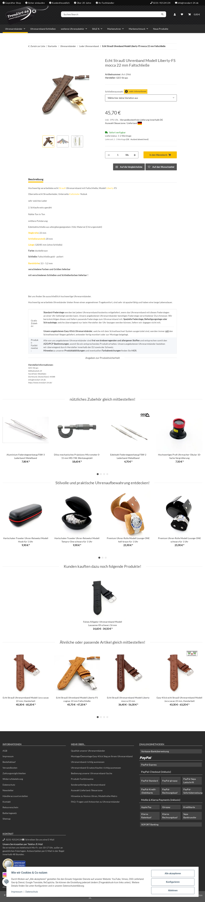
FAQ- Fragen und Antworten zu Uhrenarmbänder (95, 801)
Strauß (62, 188)
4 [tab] (107, 474)
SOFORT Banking (149, 824)
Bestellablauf (9, 762)
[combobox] (141, 97)
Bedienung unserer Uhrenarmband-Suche (91, 773)
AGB (5, 750)
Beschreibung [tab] (35, 179)
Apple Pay (146, 807)
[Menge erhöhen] (134, 155)
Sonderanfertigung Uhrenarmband (88, 784)
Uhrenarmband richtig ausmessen (87, 762)
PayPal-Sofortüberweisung (192, 791)
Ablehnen (172, 890)
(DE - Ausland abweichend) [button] (137, 139)
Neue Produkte (160, 28)
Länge (31, 244)
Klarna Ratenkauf (146, 816)
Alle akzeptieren (172, 874)
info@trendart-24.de (188, 2)
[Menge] (117, 155)
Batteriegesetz (10, 813)
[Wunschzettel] (182, 14)
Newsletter (8, 790)
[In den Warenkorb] (30, 56)
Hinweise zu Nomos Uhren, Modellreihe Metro (94, 796)
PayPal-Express (149, 764)
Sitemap (7, 818)
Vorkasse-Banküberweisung (155, 751)
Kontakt (7, 801)
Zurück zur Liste (37, 46)
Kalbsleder (74, 194)
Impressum (17, 892)
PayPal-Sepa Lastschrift (189, 781)
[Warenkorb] (194, 14)
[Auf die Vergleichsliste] (129, 166)
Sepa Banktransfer (189, 816)
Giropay (166, 807)
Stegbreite (33, 232)
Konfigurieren (172, 882)
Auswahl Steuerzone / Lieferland (123, 123)
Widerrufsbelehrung (13, 779)
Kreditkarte (189, 807)
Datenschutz (32, 892)
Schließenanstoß (36, 238)
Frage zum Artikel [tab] (58, 179)
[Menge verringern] (108, 155)
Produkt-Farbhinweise (82, 779)
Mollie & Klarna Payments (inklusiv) (160, 799)
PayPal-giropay (169, 780)
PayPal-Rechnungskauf (169, 791)
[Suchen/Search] (112, 15)
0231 (12, 839)
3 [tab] (104, 474)
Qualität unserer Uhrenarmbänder (88, 750)
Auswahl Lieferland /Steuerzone (86, 790)
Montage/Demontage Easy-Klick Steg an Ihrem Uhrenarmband (102, 756)
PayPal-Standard (149, 780)
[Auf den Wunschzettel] (161, 166)
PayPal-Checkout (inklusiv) (156, 771)
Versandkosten (10, 767)
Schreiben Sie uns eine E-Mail (38, 839)
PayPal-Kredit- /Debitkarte (148, 791)
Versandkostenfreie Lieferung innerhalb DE (141, 119)
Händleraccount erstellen (15, 796)
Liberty (109, 188)
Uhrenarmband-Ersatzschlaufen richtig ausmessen (96, 767)
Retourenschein (10, 807)
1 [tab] (98, 474)
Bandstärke (33, 263)
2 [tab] (101, 474)
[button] (174, 14)
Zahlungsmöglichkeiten (14, 773)
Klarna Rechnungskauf (169, 816)
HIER (133, 350)
